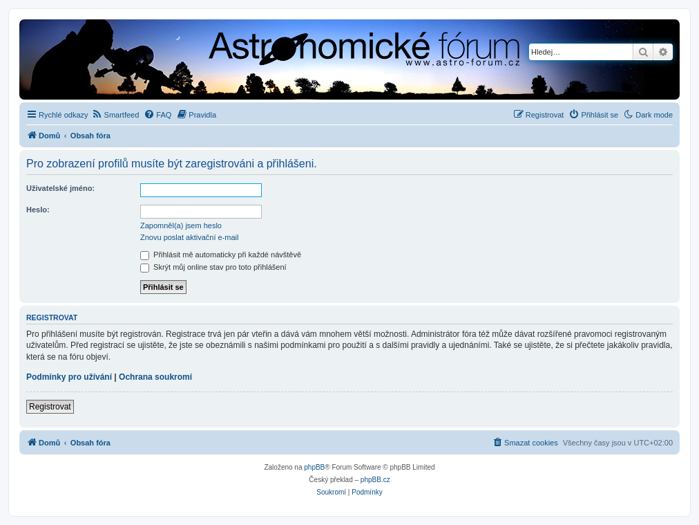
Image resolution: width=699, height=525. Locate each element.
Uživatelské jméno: (60, 188)
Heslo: (38, 209)
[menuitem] (116, 115)
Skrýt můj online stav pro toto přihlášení (213, 267)
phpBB (314, 467)
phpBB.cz (375, 479)
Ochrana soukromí (155, 377)
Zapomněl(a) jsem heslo (181, 225)
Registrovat (50, 407)
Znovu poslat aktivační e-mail (189, 237)
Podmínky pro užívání (69, 377)
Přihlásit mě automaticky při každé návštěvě (220, 254)
